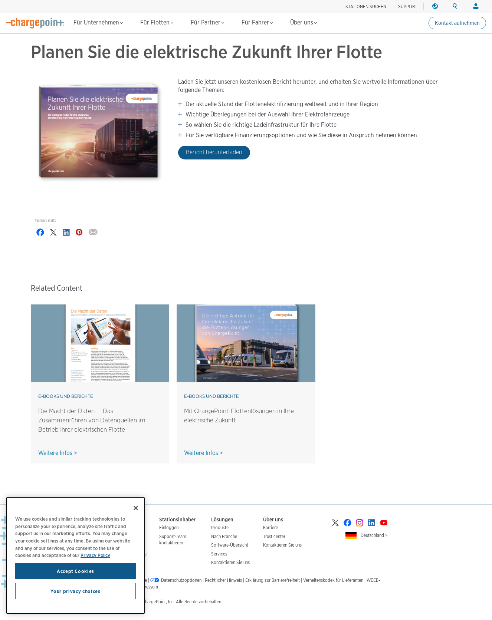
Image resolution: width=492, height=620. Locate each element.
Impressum (147, 587)
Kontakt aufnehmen (457, 23)
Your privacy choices (75, 591)
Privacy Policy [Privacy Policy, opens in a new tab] (95, 555)
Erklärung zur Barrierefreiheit (272, 580)
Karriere (270, 527)
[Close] (136, 508)
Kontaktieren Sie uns (230, 562)
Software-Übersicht (229, 545)
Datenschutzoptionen (181, 580)
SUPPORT (407, 6)
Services (219, 554)
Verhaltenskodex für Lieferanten (333, 580)
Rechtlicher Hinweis (223, 580)
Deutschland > (374, 535)
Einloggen (168, 527)
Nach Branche (224, 536)
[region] (75, 555)
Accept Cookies (75, 571)
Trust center (274, 536)
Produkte (220, 527)
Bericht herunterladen (214, 152)
